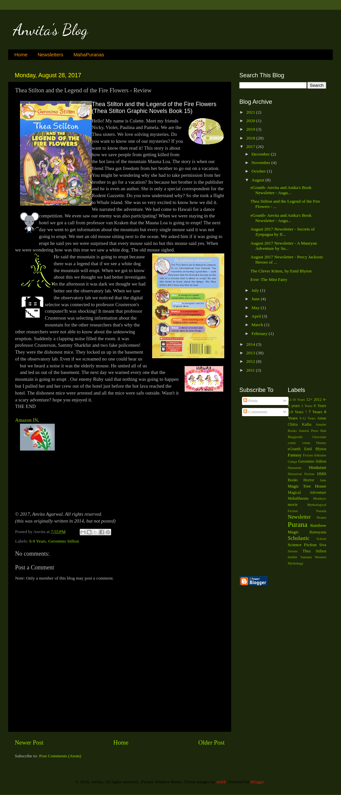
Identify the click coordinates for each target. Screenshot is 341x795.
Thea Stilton (314, 551)
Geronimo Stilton (63, 541)
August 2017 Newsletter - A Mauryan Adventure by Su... (284, 246)
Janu (323, 480)
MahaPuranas (88, 54)
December (261, 154)
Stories (293, 551)
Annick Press (308, 431)
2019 (251, 129)
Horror (308, 480)
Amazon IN (26, 420)
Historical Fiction (301, 474)
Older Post (211, 742)
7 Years (315, 411)
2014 (251, 344)
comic (292, 443)
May (256, 307)
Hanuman (295, 468)
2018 (251, 138)
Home (21, 54)
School (321, 539)
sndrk (221, 781)
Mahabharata (298, 498)
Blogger (258, 781)
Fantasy (295, 455)
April (256, 316)
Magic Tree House (307, 486)
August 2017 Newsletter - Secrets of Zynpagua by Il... (283, 232)
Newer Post (29, 742)
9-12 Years (308, 418)
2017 (251, 146)
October (259, 171)
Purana (298, 524)
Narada (321, 511)
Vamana (306, 557)
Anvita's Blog (50, 29)
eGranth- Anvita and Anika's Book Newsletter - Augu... (281, 190)
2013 (251, 352)
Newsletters (50, 54)
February (260, 333)
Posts (250, 400)
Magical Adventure (307, 492)
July (255, 290)
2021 (251, 112)
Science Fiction (302, 544)
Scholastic (299, 538)
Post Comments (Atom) (60, 755)
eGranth (294, 449)
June (256, 298)
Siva (322, 545)
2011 (251, 370)
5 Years (306, 406)
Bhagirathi (295, 437)
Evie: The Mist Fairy (269, 279)
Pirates (321, 517)
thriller (292, 557)
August (258, 179)
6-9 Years (37, 541)
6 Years (320, 405)
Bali (323, 431)
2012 (251, 361)
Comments (255, 411)
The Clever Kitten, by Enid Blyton (281, 270)
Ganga (292, 461)
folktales (320, 455)
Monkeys (319, 498)
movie (293, 504)
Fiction (308, 455)
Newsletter (299, 517)
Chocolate (319, 437)
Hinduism (317, 467)
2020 (251, 120)
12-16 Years (296, 399)
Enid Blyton (315, 449)
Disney (321, 443)
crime (306, 443)
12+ (309, 399)
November (261, 162)
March (257, 324)
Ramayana (318, 532)
